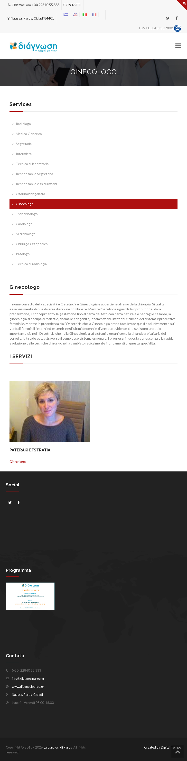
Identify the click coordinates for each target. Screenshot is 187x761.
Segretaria (24, 144)
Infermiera (24, 154)
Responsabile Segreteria (34, 174)
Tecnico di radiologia (31, 264)
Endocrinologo (27, 214)
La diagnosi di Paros (58, 747)
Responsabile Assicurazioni (36, 184)
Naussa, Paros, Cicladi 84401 (32, 18)
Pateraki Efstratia (29, 450)
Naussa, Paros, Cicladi (27, 695)
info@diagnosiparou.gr (28, 678)
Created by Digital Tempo (162, 747)
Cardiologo (24, 224)
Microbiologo (26, 234)
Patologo (23, 254)
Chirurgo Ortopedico (32, 244)
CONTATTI (72, 5)
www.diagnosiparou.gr (28, 686)
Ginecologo (24, 204)
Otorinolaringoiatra (30, 194)
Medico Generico (29, 134)
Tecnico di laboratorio (32, 164)
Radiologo (23, 124)
